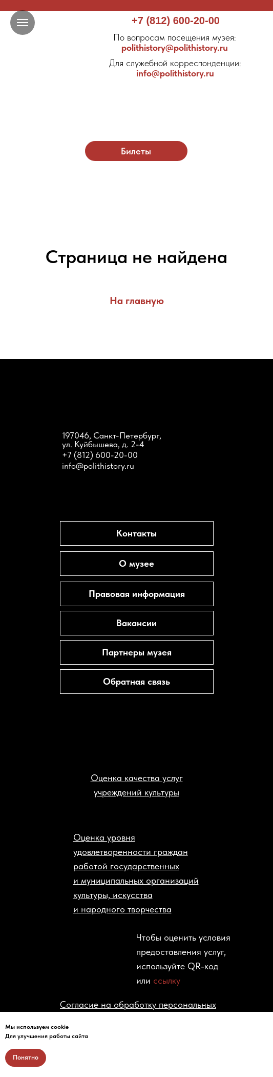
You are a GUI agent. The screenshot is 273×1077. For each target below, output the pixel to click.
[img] (136, 88)
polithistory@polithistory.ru (174, 42)
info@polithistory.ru (175, 67)
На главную (137, 300)
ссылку (166, 980)
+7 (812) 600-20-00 (176, 20)
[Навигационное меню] (22, 22)
